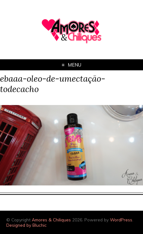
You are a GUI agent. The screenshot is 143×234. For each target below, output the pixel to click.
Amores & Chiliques (51, 219)
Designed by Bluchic (26, 225)
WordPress (121, 219)
